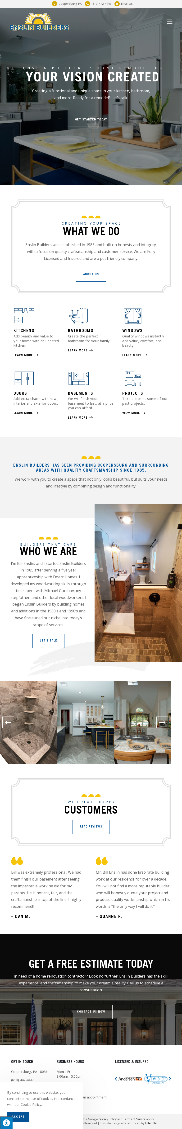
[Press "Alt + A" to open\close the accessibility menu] (6, 1122)
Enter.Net (151, 1123)
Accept (18, 1117)
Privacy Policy (108, 1119)
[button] (91, 120)
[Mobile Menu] (170, 21)
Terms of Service (134, 1119)
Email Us (126, 4)
